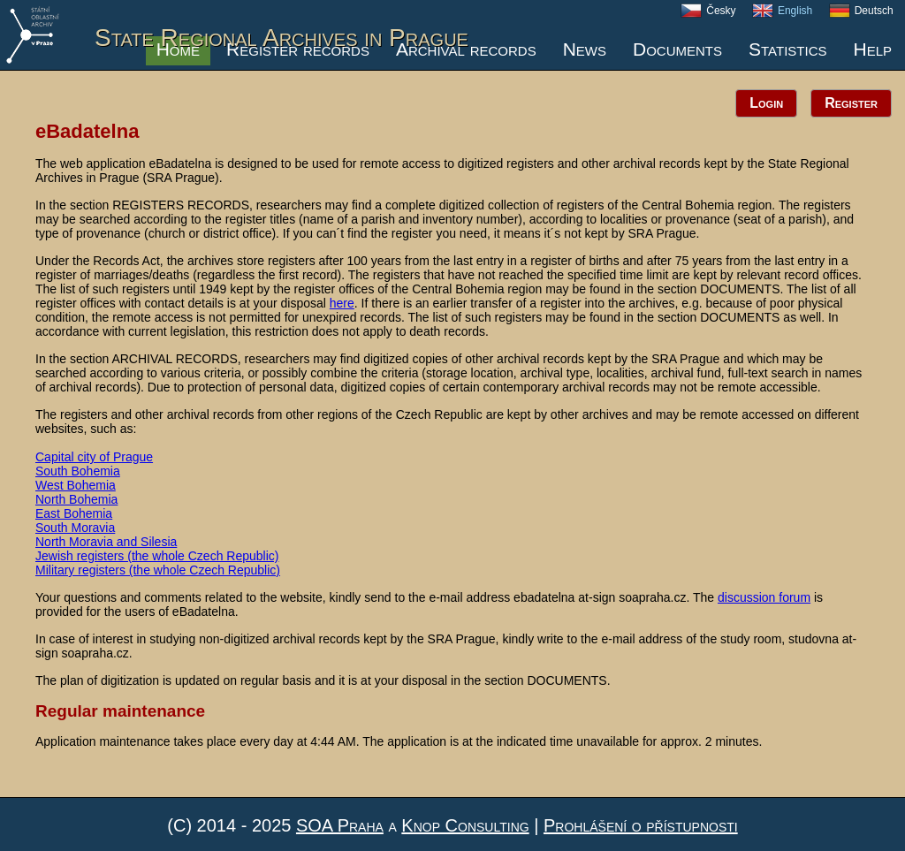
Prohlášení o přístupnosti (641, 825)
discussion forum (764, 597)
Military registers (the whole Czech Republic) (157, 570)
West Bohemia (75, 485)
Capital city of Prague (94, 457)
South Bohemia (77, 471)
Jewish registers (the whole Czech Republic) (156, 556)
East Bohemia (73, 513)
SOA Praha (340, 825)
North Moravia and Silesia (106, 542)
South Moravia (75, 527)
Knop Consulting (465, 825)
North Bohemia (76, 499)
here (342, 303)
